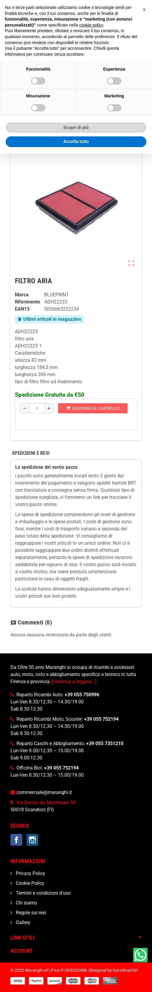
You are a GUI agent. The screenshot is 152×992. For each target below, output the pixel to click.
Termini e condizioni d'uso (43, 893)
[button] (144, 9)
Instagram (32, 840)
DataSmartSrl (125, 970)
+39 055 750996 (82, 694)
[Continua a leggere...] (73, 681)
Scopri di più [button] (76, 127)
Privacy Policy (30, 873)
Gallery (22, 922)
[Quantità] (37, 408)
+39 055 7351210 (104, 743)
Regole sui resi (30, 912)
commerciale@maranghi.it (44, 792)
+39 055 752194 (101, 719)
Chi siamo (26, 903)
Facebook (16, 840)
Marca (22, 295)
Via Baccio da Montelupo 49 (46, 802)
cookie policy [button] (91, 25)
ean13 (22, 309)
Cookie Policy (29, 883)
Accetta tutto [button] (76, 141)
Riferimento (27, 302)
